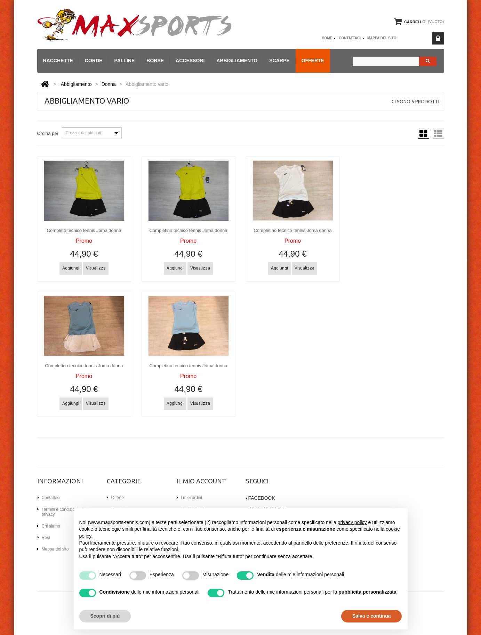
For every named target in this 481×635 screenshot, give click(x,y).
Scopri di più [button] (105, 616)
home (327, 38)
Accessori (190, 60)
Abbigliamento (236, 60)
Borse (155, 60)
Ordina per (47, 133)
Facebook (261, 497)
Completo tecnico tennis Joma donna (84, 230)
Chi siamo (51, 525)
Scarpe (279, 60)
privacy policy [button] (352, 522)
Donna (109, 84)
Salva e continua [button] (371, 616)
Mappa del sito (381, 38)
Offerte (313, 60)
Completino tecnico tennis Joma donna (188, 230)
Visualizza (96, 268)
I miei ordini (191, 497)
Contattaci (350, 38)
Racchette (58, 60)
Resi (46, 537)
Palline (124, 60)
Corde (94, 60)
